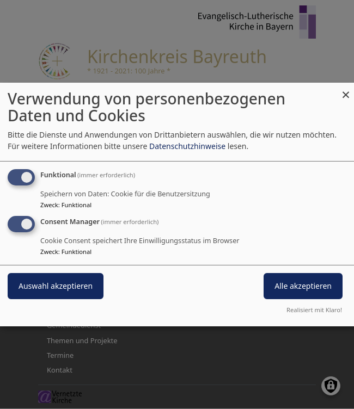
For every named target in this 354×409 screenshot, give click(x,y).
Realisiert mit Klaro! (314, 310)
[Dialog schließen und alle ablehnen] (346, 89)
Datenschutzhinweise (187, 146)
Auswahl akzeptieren (56, 286)
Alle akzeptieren (303, 286)
